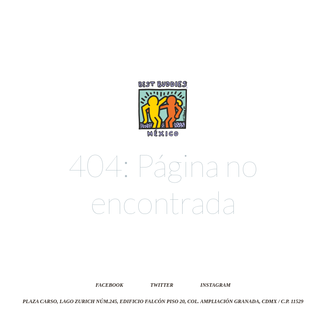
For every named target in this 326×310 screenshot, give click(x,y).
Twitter (161, 285)
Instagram (215, 285)
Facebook (109, 285)
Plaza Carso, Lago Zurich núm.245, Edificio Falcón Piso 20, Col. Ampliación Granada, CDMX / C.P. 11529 (162, 301)
